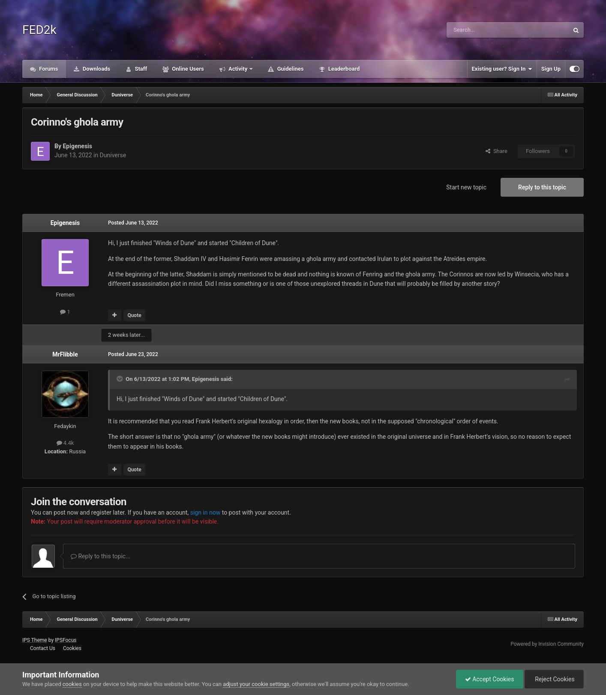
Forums (48, 69)
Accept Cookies (489, 679)
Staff (140, 69)
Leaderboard (343, 69)
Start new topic (466, 187)
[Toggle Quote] (120, 378)
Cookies (72, 648)
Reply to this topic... (100, 556)
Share (496, 151)
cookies (72, 684)
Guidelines (289, 69)
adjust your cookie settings (256, 684)
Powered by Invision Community (547, 644)
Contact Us (42, 648)
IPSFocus (65, 640)
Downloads (96, 69)
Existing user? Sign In (502, 69)
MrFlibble (65, 354)
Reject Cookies (554, 679)
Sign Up (551, 69)
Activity (238, 69)
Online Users (187, 69)
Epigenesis (77, 146)
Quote (134, 315)
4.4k (65, 443)
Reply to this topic (542, 187)
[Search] (487, 30)
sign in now (205, 512)
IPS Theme (34, 640)
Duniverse (113, 155)
